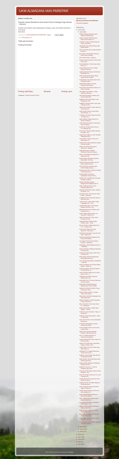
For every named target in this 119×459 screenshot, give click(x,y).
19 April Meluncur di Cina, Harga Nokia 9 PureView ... (88, 68)
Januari (82, 431)
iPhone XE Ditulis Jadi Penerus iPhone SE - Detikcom (88, 147)
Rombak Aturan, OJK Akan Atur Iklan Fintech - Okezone (89, 194)
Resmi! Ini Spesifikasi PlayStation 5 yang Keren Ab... (89, 155)
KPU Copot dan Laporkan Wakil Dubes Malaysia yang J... (88, 167)
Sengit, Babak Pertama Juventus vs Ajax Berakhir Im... (89, 391)
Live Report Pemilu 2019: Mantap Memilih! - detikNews (88, 241)
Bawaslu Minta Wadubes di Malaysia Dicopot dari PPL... (89, 363)
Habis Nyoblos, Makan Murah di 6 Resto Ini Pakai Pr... (88, 119)
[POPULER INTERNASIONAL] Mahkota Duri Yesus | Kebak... (88, 285)
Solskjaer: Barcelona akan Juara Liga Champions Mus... (89, 104)
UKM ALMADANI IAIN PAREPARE (88, 20)
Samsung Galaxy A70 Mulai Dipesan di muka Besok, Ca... (89, 269)
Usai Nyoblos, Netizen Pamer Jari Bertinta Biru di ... (88, 139)
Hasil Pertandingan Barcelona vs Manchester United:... (88, 395)
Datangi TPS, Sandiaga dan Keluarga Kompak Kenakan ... (89, 178)
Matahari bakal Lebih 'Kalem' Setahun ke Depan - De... (89, 190)
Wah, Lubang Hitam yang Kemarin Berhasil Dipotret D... (89, 399)
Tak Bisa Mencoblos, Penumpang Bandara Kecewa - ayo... (88, 206)
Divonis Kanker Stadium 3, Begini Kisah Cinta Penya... (88, 293)
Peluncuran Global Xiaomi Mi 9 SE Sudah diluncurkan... (89, 414)
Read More (21, 32)
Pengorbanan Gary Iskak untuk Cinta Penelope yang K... (89, 80)
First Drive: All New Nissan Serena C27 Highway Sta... (89, 127)
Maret (81, 426)
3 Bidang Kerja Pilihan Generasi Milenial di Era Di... (88, 277)
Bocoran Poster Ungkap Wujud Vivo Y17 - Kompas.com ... (89, 226)
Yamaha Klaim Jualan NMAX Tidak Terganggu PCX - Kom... (89, 202)
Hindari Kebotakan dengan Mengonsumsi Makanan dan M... (89, 182)
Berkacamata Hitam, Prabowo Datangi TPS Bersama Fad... (90, 171)
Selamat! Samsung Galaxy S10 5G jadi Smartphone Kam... (89, 163)
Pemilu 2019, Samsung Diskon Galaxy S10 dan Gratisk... (90, 143)
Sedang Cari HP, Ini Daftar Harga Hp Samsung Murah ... (89, 383)
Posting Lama (66, 91)
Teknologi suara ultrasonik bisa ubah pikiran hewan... (89, 46)
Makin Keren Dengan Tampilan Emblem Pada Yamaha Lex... (88, 332)
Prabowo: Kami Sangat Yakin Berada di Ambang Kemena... (89, 355)
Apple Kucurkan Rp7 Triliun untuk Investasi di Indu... (88, 218)
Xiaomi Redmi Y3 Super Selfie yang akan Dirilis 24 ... (89, 348)
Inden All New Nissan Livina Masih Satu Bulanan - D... (89, 112)
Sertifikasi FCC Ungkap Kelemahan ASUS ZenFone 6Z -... (89, 351)
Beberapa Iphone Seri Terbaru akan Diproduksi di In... (89, 210)
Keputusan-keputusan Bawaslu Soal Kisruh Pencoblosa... (89, 237)
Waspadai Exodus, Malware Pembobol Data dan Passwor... (88, 151)
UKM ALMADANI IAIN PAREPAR (43, 11)
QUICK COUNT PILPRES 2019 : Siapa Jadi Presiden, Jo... (88, 38)
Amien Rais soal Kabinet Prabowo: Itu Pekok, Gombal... (89, 88)
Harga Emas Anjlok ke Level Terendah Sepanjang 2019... (90, 135)
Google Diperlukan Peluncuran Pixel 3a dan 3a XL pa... (89, 379)
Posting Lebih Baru (25, 91)
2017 (79, 437)
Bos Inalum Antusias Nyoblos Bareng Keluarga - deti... (89, 131)
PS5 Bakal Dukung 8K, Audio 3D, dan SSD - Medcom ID (89, 233)
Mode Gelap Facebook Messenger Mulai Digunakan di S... (89, 257)
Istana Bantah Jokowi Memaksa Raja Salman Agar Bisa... (89, 359)
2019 (79, 29)
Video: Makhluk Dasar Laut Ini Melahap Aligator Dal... (87, 186)
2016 (79, 439)
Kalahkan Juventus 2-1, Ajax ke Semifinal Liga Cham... (88, 367)
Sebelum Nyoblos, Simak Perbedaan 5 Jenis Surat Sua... (89, 300)
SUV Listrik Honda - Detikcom (87, 57)
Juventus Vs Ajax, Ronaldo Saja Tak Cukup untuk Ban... (89, 42)
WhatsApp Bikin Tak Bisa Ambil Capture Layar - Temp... (88, 222)
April (81, 32)
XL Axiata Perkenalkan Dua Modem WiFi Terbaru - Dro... (89, 403)
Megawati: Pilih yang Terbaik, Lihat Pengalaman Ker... (89, 100)
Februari (82, 429)
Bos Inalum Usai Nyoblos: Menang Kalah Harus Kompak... (89, 54)
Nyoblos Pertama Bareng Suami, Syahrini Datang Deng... (88, 34)
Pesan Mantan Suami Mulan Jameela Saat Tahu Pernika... (89, 422)
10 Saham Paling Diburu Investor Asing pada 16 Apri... (88, 324)
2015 (79, 442)
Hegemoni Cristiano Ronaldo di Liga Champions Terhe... (89, 289)
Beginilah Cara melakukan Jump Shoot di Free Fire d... (88, 411)
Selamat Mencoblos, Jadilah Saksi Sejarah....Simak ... (89, 308)
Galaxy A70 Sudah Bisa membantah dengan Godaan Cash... (89, 344)
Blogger (71, 452)
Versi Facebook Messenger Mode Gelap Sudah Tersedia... (88, 76)
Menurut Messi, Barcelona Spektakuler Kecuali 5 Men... (88, 174)
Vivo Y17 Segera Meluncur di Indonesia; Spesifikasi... (87, 336)
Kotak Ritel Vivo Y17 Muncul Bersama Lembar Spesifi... (90, 281)
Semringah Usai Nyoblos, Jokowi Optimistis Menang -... (88, 92)
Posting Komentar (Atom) (32, 95)
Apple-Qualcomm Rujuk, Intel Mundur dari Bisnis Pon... (89, 72)
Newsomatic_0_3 (27, 37)
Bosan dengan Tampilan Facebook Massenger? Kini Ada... (89, 159)
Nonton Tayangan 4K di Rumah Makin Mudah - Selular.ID (89, 265)
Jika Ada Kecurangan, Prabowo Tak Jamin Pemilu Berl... (89, 96)
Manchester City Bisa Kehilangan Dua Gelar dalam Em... (89, 296)
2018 (79, 434)
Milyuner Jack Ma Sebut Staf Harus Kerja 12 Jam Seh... (89, 407)
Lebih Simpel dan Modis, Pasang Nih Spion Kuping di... (89, 123)
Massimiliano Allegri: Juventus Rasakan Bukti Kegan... (87, 84)
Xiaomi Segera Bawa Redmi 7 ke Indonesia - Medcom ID (88, 214)
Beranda (47, 91)
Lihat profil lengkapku (82, 23)
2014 (79, 444)
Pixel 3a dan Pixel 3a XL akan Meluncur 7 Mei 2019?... (87, 230)
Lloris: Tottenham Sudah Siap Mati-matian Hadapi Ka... (89, 387)
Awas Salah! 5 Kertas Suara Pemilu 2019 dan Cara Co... (89, 418)
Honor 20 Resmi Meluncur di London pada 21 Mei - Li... (89, 273)
